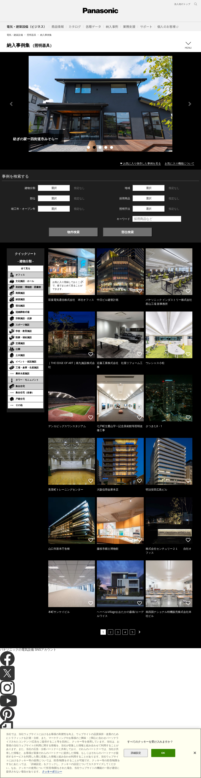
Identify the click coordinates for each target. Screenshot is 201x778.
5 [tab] (112, 148)
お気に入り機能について (179, 163)
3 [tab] (100, 148)
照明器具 (31, 34)
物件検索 (73, 232)
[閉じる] (195, 753)
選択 (54, 188)
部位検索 (127, 232)
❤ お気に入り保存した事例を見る (140, 163)
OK (163, 752)
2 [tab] (95, 148)
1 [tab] (89, 148)
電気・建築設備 (15, 34)
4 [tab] (106, 148)
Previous (11, 104)
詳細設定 (136, 752)
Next (190, 104)
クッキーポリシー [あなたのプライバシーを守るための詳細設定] (52, 771)
